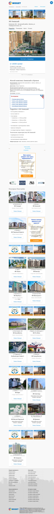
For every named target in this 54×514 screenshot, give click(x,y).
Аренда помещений (12, 498)
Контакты (10, 483)
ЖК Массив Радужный (17, 418)
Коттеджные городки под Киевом (34, 493)
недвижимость (22, 508)
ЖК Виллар (36, 270)
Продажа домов (12, 474)
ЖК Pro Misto (36, 332)
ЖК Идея (17, 392)
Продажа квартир (12, 471)
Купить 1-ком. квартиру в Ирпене (19, 100)
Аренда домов (11, 493)
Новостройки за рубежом (32, 483)
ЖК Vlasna (17, 270)
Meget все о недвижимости (14, 508)
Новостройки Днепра (32, 476)
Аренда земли (11, 497)
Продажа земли (11, 476)
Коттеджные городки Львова (33, 500)
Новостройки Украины (32, 471)
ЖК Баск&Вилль (17, 332)
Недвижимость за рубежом (14, 479)
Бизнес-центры (11, 500)
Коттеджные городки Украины (33, 490)
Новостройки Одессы (32, 478)
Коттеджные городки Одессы (33, 497)
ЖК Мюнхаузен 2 (36, 295)
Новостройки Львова (32, 481)
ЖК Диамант (26, 149)
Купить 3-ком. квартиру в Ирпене (19, 103)
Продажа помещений (12, 478)
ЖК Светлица (28, 147)
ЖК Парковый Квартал (17, 231)
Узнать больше (18, 210)
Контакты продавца (27, 58)
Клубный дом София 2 (17, 355)
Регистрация (42, 6)
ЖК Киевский (36, 205)
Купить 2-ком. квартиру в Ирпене (19, 102)
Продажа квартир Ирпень (18, 98)
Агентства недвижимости (13, 481)
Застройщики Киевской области (19, 105)
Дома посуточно (12, 495)
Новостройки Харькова (32, 479)
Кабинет (36, 6)
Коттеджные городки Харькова (33, 498)
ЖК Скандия (17, 205)
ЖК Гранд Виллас (37, 355)
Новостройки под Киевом (32, 474)
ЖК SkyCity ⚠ (17, 295)
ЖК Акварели (17, 457)
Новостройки (18, 6)
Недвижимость (11, 6)
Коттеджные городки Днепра (33, 495)
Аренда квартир (12, 490)
